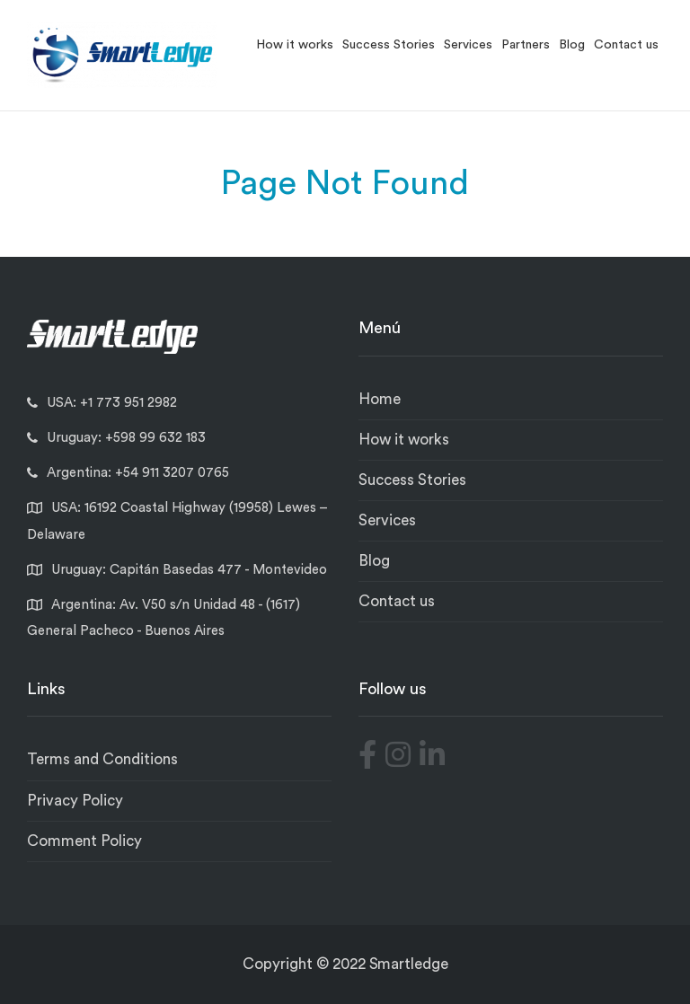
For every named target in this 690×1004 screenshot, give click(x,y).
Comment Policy (84, 841)
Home (379, 399)
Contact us (626, 45)
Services (468, 45)
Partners (525, 45)
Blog (572, 45)
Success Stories (388, 45)
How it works (294, 45)
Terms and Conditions (102, 759)
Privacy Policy (75, 800)
